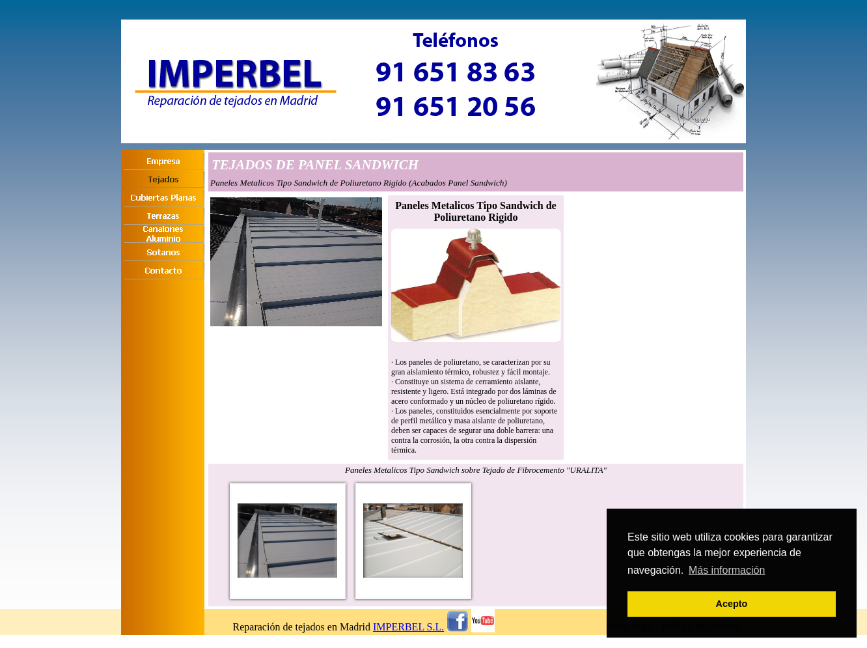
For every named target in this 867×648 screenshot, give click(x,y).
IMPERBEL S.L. (408, 626)
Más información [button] (727, 570)
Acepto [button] (732, 604)
